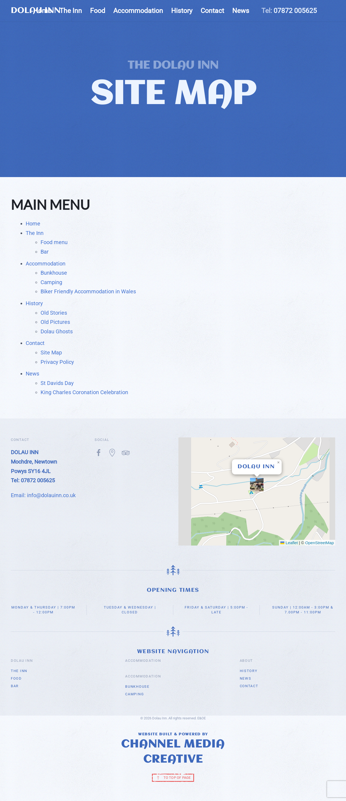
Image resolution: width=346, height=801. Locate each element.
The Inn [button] (70, 11)
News (240, 11)
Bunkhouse (54, 273)
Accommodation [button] (138, 11)
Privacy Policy (57, 362)
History (34, 303)
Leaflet (289, 542)
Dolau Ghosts (57, 331)
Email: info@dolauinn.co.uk (43, 495)
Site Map (51, 352)
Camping (51, 282)
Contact (35, 343)
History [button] (181, 11)
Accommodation (45, 263)
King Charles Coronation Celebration (84, 392)
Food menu (54, 242)
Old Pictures (55, 322)
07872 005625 (295, 11)
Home (42, 11)
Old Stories (54, 313)
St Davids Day (57, 383)
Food (97, 11)
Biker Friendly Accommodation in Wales (88, 291)
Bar (45, 251)
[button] (257, 484)
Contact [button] (212, 11)
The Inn (35, 233)
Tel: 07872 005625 (33, 480)
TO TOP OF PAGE (173, 777)
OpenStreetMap (319, 542)
